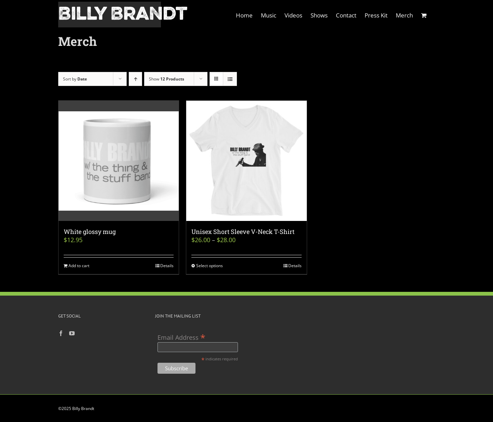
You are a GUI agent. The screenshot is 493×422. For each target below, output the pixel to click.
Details (167, 266)
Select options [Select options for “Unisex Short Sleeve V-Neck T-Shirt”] (209, 266)
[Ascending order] (135, 79)
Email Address (181, 337)
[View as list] (230, 79)
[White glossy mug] (119, 161)
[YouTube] (72, 333)
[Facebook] (61, 333)
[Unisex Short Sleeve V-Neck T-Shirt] (246, 161)
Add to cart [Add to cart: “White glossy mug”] (78, 266)
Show (166, 79)
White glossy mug (90, 231)
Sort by (75, 79)
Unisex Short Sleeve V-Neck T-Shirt (242, 231)
